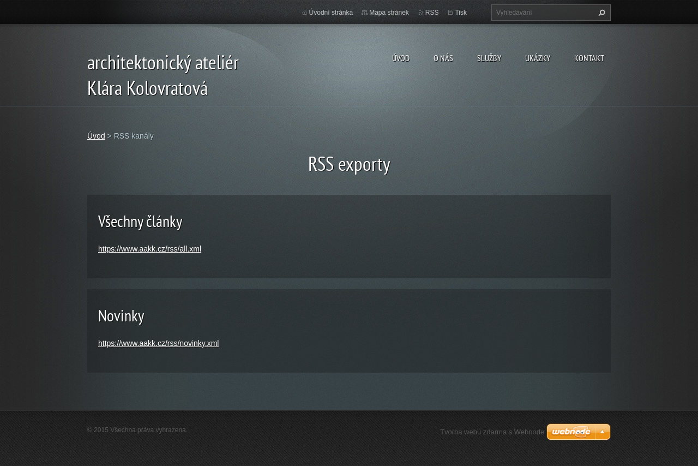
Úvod (401, 57)
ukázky (537, 57)
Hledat (600, 12)
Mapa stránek (389, 12)
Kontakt (589, 57)
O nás (443, 57)
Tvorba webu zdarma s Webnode (492, 432)
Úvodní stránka (331, 12)
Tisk (461, 12)
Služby (489, 57)
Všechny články (140, 220)
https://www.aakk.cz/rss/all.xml (149, 248)
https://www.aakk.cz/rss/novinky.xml (158, 343)
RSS (432, 12)
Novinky (121, 315)
